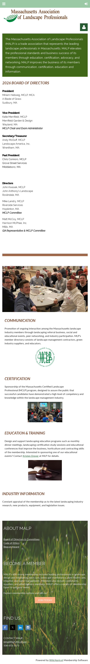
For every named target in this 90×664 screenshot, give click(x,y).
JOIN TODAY (45, 600)
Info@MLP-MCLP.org (15, 641)
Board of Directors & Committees (22, 539)
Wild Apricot (56, 660)
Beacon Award (11, 546)
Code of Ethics (11, 542)
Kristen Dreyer (31, 455)
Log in (84, 27)
